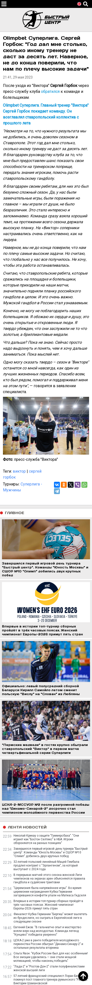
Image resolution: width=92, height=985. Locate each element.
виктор (19, 471)
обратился (50, 91)
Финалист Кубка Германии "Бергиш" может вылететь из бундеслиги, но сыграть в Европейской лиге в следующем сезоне (50, 917)
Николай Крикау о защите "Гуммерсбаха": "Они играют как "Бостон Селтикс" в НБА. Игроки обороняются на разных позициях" (46, 839)
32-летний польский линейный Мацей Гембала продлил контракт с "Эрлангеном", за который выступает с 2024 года (46, 865)
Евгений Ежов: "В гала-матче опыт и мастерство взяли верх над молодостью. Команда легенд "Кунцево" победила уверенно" (47, 930)
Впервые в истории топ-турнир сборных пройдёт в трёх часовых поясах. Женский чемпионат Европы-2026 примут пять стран (48, 904)
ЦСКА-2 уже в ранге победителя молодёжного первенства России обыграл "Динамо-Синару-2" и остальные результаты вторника (48, 944)
